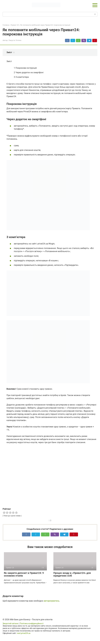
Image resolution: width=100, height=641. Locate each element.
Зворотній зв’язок (10, 623)
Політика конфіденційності (31, 623)
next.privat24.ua (23, 633)
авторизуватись (51, 601)
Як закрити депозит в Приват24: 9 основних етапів (24, 574)
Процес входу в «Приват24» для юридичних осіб (72, 574)
